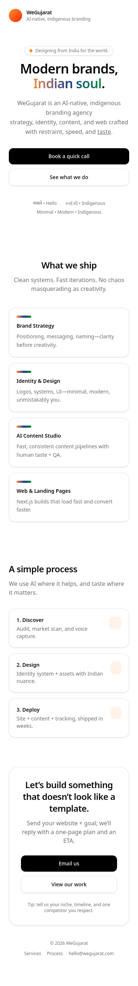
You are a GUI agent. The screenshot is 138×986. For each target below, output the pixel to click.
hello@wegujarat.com (91, 954)
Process (55, 954)
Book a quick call (69, 156)
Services (32, 954)
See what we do (69, 177)
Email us (69, 863)
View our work (69, 884)
